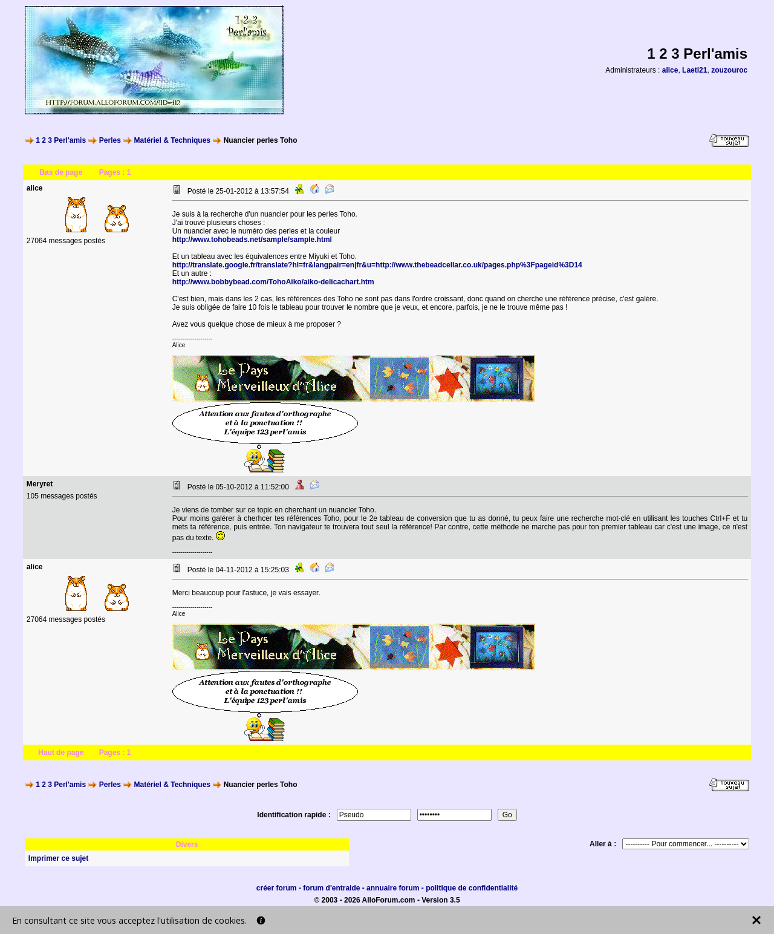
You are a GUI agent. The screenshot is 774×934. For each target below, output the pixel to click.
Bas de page (60, 172)
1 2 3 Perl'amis (61, 140)
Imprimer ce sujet (58, 858)
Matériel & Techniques (172, 140)
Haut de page (60, 752)
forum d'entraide (331, 888)
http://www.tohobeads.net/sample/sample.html (252, 239)
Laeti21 (694, 70)
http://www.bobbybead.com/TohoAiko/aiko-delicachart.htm (273, 282)
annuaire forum (392, 888)
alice (670, 70)
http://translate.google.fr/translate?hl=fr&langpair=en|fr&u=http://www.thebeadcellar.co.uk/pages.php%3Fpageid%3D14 (377, 265)
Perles (110, 140)
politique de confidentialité (472, 888)
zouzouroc (729, 70)
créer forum (276, 888)
